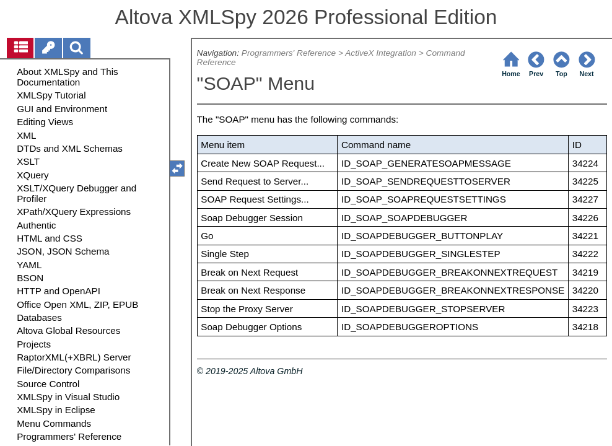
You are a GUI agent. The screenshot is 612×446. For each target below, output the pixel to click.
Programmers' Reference (289, 53)
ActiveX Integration (380, 53)
